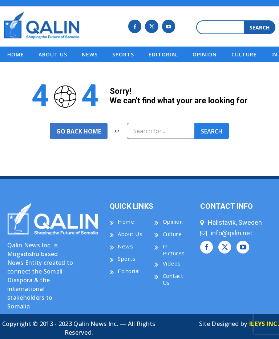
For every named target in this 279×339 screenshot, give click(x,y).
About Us (130, 232)
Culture (172, 232)
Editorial (129, 269)
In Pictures (174, 248)
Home (126, 220)
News (125, 244)
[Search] (259, 27)
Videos (172, 262)
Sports (127, 257)
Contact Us (173, 278)
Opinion (173, 220)
